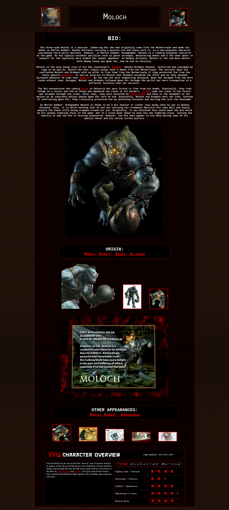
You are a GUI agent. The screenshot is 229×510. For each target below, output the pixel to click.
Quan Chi (85, 78)
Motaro (77, 471)
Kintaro (66, 471)
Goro (59, 471)
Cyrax (84, 88)
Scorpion (67, 75)
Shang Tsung (137, 94)
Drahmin (117, 67)
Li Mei (146, 91)
